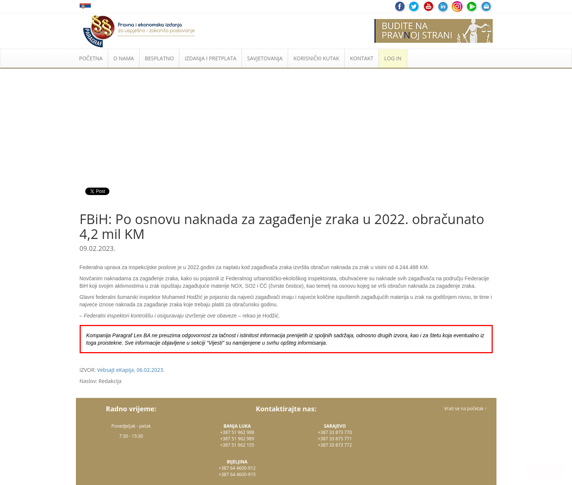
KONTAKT (361, 58)
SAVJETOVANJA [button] (264, 58)
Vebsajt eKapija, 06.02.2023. (130, 369)
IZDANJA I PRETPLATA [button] (210, 58)
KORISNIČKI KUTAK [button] (316, 58)
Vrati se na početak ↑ (465, 408)
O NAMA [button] (124, 58)
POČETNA (91, 58)
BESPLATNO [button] (159, 58)
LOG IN (392, 58)
